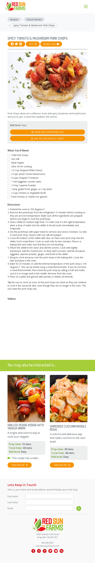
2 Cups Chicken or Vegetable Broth (28, 192)
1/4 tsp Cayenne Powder (23, 185)
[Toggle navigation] (86, 6)
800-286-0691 (47, 542)
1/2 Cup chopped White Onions (26, 170)
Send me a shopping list (47, 131)
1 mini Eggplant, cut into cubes (26, 181)
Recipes (14, 19)
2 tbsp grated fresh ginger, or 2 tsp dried (31, 189)
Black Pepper (17, 162)
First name (13, 496)
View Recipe (19, 465)
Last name (13, 502)
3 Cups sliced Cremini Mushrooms (28, 174)
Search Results (34, 19)
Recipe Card (51, 43)
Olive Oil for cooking (21, 166)
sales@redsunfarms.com (47, 545)
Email (10, 508)
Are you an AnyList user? (47, 138)
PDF (33, 43)
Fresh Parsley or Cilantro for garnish (29, 196)
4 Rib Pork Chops (19, 155)
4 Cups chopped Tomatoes (25, 177)
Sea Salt (15, 158)
